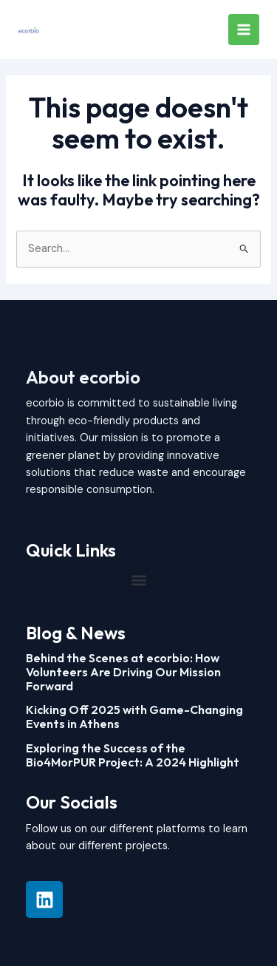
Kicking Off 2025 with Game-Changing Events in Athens (134, 716)
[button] (138, 580)
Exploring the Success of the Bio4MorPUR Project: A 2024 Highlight (132, 755)
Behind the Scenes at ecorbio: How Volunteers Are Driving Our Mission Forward (123, 671)
